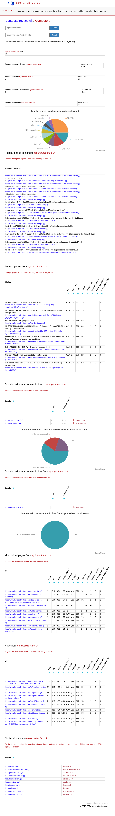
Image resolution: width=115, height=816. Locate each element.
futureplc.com (68, 779)
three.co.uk (67, 785)
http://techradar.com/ (14, 420)
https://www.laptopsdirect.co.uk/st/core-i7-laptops (24, 626)
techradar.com (79, 420)
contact (90, 803)
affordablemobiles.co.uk (72, 769)
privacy (105, 803)
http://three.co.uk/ (12, 785)
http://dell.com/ (11, 788)
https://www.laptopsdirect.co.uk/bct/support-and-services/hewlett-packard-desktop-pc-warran (42, 189)
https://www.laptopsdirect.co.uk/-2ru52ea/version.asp (27, 205)
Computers (42, 20)
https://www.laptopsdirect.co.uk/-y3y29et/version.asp (27, 228)
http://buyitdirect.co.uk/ (14, 507)
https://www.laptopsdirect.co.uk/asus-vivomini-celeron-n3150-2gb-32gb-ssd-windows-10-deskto (43, 213)
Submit (54, 28)
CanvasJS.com (100, 150)
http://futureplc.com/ (13, 779)
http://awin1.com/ (12, 782)
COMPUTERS (8, 10)
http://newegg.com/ (13, 794)
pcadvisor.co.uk (68, 791)
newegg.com (67, 794)
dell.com (66, 788)
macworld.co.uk (80, 423)
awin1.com (67, 782)
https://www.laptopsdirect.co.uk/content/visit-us (23, 591)
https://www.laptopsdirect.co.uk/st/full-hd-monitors (24, 611)
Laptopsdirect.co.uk (19, 20)
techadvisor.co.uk (69, 776)
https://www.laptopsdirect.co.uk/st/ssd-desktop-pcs (25, 200)
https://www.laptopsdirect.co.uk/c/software (22, 614)
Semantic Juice (24, 2)
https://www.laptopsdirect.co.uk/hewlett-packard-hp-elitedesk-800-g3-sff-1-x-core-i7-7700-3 (42, 252)
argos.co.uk (67, 766)
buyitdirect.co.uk (80, 507)
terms (97, 803)
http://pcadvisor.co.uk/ (14, 791)
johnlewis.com (68, 773)
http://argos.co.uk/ (13, 766)
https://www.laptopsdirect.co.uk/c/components (23, 617)
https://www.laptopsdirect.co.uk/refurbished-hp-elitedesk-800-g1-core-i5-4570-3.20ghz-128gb (42, 236)
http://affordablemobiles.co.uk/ (17, 769)
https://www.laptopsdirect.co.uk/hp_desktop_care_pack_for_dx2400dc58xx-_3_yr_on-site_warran (42, 176)
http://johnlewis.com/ (14, 773)
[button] (68, 293)
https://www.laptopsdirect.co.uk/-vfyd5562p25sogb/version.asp (31, 220)
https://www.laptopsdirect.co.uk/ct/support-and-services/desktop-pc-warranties (37, 181)
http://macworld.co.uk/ (14, 423)
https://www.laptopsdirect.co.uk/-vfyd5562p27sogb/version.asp (31, 244)
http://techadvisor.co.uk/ (15, 776)
